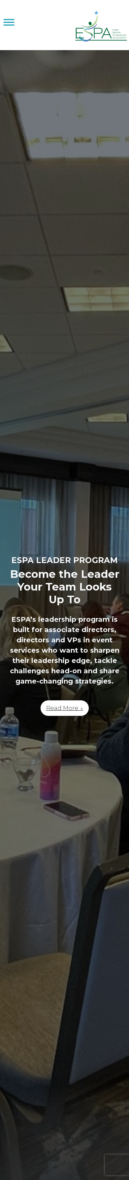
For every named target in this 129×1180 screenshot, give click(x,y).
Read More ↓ (64, 707)
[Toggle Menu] (8, 22)
